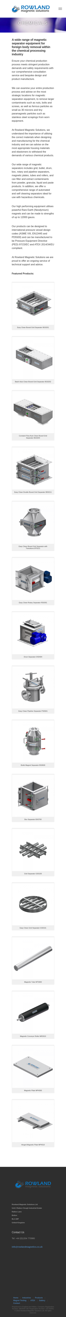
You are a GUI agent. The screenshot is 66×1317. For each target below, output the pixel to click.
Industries (26, 1298)
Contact (16, 1303)
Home (15, 1298)
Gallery (42, 1300)
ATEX (32, 1300)
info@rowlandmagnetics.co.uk (27, 1247)
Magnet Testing (19, 1300)
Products (39, 1298)
